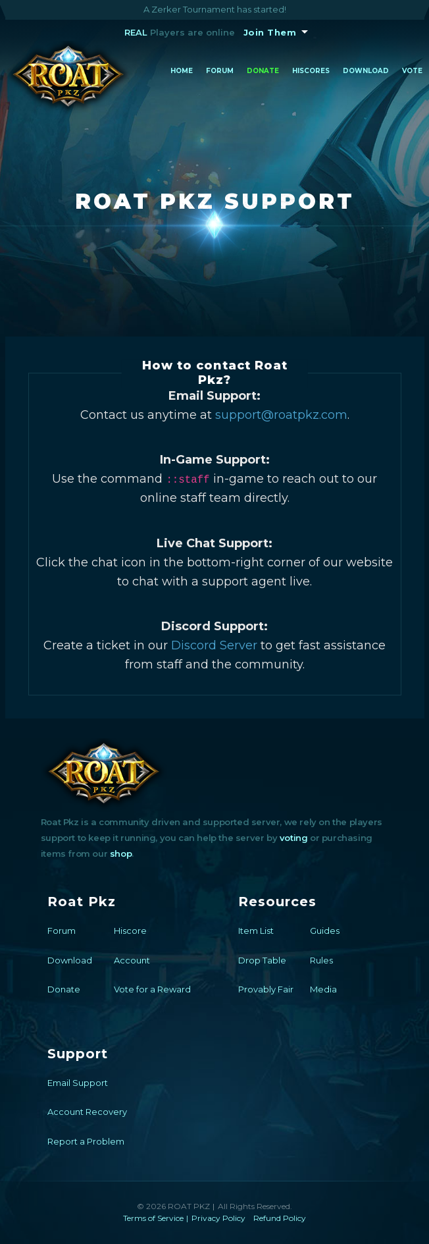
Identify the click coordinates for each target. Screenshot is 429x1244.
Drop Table (262, 960)
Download (366, 71)
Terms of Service (153, 1218)
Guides (325, 930)
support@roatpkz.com (281, 415)
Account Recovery (87, 1111)
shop (121, 853)
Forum (220, 71)
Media (323, 989)
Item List (256, 930)
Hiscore (130, 930)
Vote (412, 71)
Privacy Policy (218, 1218)
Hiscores (311, 71)
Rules (321, 960)
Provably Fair (265, 989)
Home (181, 71)
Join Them (270, 32)
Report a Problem (85, 1141)
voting (294, 837)
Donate (263, 71)
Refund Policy (279, 1218)
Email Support (77, 1082)
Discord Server (214, 645)
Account (132, 960)
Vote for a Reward (152, 989)
